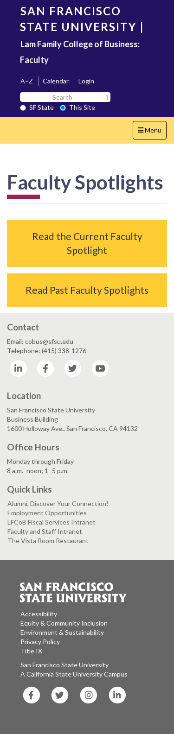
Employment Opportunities (47, 513)
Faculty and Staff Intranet (44, 531)
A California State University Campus (74, 674)
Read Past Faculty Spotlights (87, 290)
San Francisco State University (64, 665)
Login (86, 81)
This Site (77, 107)
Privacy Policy (40, 641)
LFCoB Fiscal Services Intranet (51, 522)
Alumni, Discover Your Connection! (58, 503)
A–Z (26, 81)
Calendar (56, 81)
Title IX (31, 651)
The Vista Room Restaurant (48, 540)
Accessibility (38, 614)
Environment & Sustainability (62, 632)
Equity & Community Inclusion (64, 623)
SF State (37, 107)
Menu (152, 132)
